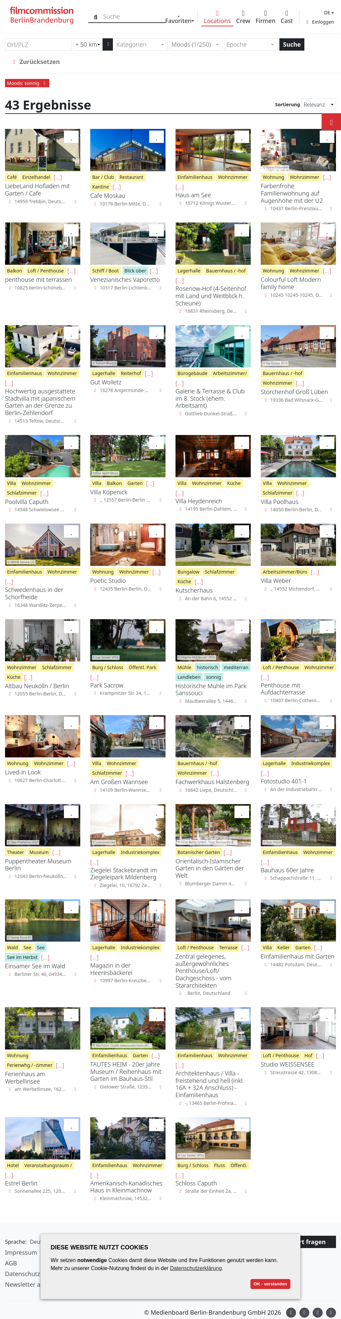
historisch (207, 667)
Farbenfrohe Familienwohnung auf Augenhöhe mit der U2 (292, 193)
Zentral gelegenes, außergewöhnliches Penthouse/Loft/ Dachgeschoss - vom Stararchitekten (203, 970)
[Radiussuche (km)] (88, 44)
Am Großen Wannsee (119, 782)
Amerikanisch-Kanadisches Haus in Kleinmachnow (126, 1186)
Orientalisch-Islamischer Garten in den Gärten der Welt (209, 868)
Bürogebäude (192, 373)
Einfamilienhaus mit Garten (297, 956)
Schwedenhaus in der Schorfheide (34, 593)
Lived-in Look (23, 772)
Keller (283, 947)
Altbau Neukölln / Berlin (37, 686)
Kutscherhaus (194, 590)
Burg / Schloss (107, 667)
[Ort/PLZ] (38, 44)
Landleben (188, 677)
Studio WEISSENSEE (287, 1064)
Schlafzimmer (22, 493)
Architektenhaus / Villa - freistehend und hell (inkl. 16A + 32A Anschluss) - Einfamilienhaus (209, 1084)
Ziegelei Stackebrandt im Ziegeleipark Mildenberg (123, 873)
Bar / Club (103, 177)
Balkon (14, 270)
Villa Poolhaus (279, 502)
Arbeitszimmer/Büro (285, 572)
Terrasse (228, 947)
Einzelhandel (36, 177)
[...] (58, 177)
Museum (39, 852)
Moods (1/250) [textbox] (191, 44)
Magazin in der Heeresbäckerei (111, 969)
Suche (292, 44)
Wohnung (273, 177)
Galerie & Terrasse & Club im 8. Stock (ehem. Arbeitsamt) (210, 398)
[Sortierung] (319, 104)
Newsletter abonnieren (37, 1284)
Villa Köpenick (109, 492)
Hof (308, 1055)
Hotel (13, 1165)
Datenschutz (22, 1274)
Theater (15, 852)
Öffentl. (238, 1165)
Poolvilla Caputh (27, 502)
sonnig (213, 677)
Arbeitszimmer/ (230, 373)
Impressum (21, 1252)
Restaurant (132, 177)
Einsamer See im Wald (35, 966)
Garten (135, 483)
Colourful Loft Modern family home (291, 283)
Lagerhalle (188, 270)
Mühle (184, 667)
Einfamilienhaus (194, 177)
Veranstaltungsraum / (48, 1165)
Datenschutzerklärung (196, 1268)
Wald (12, 947)
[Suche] (95, 16)
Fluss (219, 1165)
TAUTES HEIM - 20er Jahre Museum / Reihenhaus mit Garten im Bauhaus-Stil (126, 1071)
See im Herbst (22, 957)
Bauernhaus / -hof (226, 270)
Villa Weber (276, 581)
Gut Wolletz (106, 382)
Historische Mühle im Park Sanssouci (210, 689)
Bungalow (188, 572)
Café (12, 177)
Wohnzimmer (233, 177)
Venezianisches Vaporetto (125, 279)
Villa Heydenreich (198, 501)
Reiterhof (131, 373)
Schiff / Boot (105, 270)
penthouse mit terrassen (38, 279)
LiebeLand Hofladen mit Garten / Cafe (37, 189)
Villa (11, 483)
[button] (328, 12)
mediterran (236, 667)
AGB (11, 1263)
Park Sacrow (106, 685)
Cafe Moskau (107, 196)
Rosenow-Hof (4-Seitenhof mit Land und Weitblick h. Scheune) (210, 295)
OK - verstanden (270, 1283)
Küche (234, 483)
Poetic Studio (108, 581)
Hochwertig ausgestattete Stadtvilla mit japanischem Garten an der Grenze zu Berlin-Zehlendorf (40, 402)
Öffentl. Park (143, 667)
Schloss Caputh (196, 1183)
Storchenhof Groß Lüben (294, 392)
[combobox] (141, 44)
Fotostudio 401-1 (284, 781)
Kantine (100, 187)
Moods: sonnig (27, 83)
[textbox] (138, 44)
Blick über (135, 270)
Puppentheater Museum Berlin (38, 864)
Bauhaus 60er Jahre (287, 870)
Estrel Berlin (21, 1183)
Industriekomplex (310, 763)
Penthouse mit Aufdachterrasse (283, 688)
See (27, 947)
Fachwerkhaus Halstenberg (212, 782)
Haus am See (193, 195)
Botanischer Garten (198, 852)
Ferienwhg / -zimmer (29, 1065)
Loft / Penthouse (46, 270)
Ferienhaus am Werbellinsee (25, 1077)
